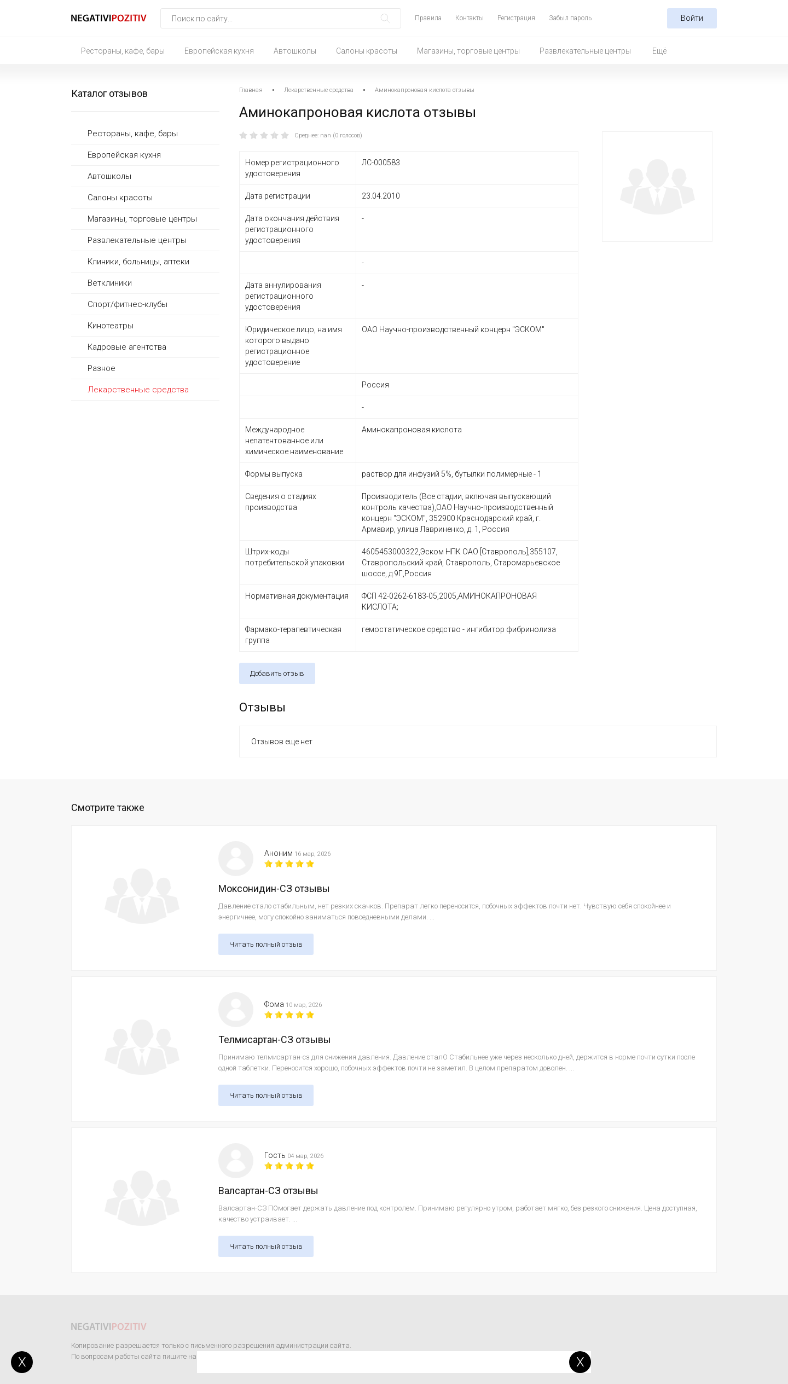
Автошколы (295, 51)
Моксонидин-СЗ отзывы (274, 888)
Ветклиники (110, 283)
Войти (692, 18)
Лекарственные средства (138, 390)
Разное (101, 368)
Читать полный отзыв (266, 944)
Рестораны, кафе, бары (123, 51)
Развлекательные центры (585, 51)
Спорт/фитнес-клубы (127, 304)
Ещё (659, 51)
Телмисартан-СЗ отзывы (274, 1039)
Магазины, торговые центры (468, 51)
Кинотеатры (111, 326)
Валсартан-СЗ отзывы (268, 1190)
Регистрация (516, 18)
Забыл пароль (570, 18)
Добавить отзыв (277, 673)
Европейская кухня (219, 51)
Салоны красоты (366, 51)
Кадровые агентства (127, 347)
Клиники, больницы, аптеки (138, 262)
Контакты (469, 18)
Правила (428, 18)
